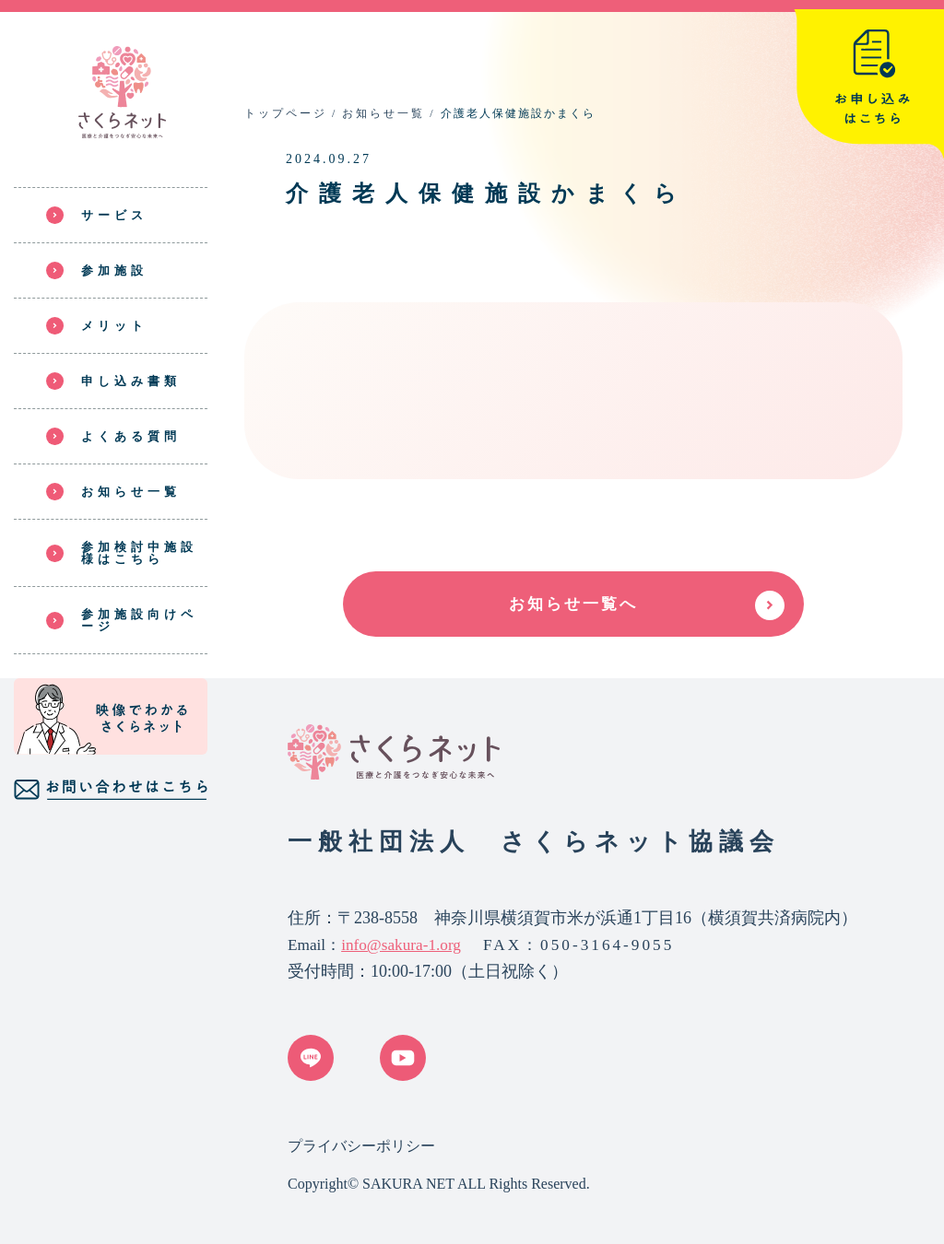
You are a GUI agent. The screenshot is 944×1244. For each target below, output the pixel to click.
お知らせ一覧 (383, 113)
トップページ (285, 113)
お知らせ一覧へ (573, 604)
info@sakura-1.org (401, 945)
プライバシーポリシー (361, 1146)
